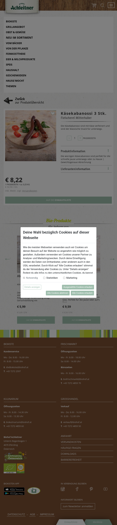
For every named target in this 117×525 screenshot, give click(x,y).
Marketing (71, 277)
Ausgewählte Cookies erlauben (78, 287)
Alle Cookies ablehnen (57, 293)
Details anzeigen (32, 287)
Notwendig (32, 277)
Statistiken (52, 277)
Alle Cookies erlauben (82, 293)
